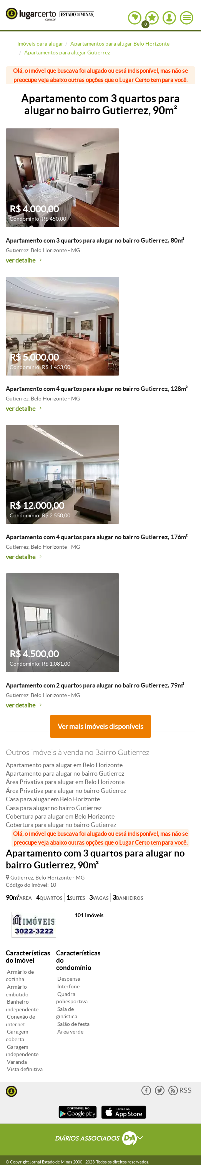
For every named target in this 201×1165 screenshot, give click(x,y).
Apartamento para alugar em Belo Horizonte (64, 764)
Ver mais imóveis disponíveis (100, 726)
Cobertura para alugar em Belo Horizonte (60, 816)
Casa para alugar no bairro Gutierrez (53, 807)
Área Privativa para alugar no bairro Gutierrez (66, 790)
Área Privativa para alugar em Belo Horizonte (65, 781)
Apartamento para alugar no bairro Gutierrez (65, 773)
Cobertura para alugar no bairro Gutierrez (61, 824)
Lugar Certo (31, 14)
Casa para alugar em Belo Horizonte (53, 799)
